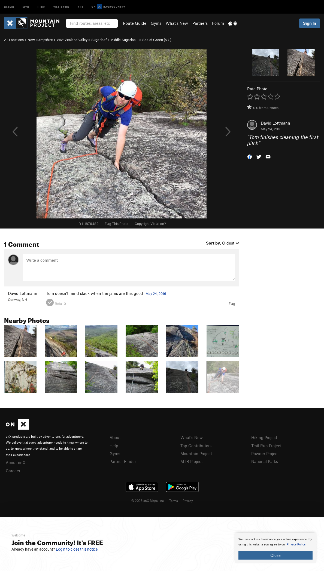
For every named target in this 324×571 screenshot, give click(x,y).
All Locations (14, 40)
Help (114, 445)
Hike (41, 6)
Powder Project (265, 453)
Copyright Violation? (150, 223)
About (115, 437)
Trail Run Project (266, 445)
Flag (232, 303)
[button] (249, 156)
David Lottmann (275, 123)
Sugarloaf (99, 40)
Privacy (188, 500)
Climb (9, 6)
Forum (218, 23)
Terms (173, 500)
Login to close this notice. (77, 549)
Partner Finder (123, 461)
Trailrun (61, 6)
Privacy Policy (296, 544)
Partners (200, 23)
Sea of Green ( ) (156, 40)
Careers (13, 470)
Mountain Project (196, 453)
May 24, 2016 (156, 293)
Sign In (309, 23)
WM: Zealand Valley (72, 40)
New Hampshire (40, 40)
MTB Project (191, 461)
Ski (80, 6)
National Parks (264, 461)
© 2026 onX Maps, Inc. (148, 500)
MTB (26, 6)
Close (275, 555)
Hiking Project (264, 437)
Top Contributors (195, 445)
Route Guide (134, 23)
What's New (177, 23)
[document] (275, 548)
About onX (15, 462)
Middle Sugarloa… (124, 40)
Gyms (156, 23)
